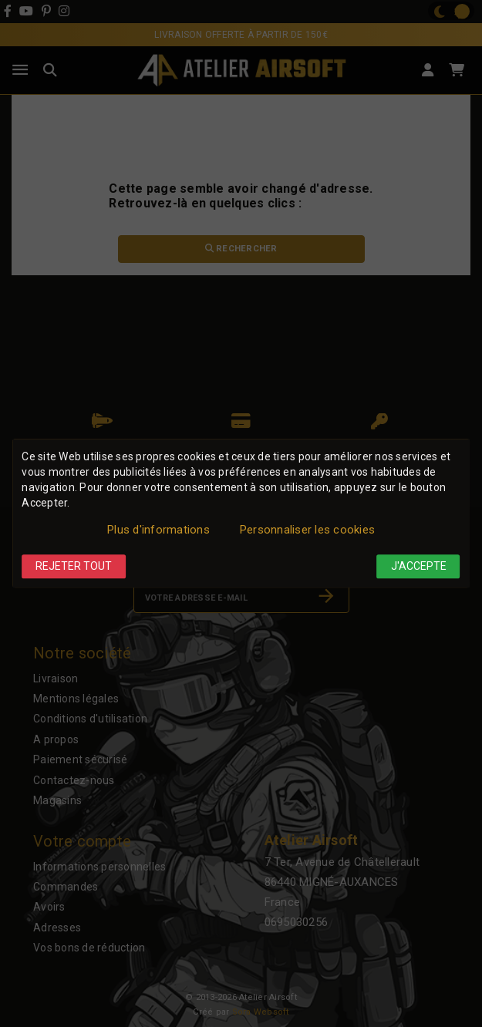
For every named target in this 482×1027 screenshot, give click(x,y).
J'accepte (419, 566)
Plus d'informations (158, 530)
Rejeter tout (73, 566)
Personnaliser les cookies (307, 530)
